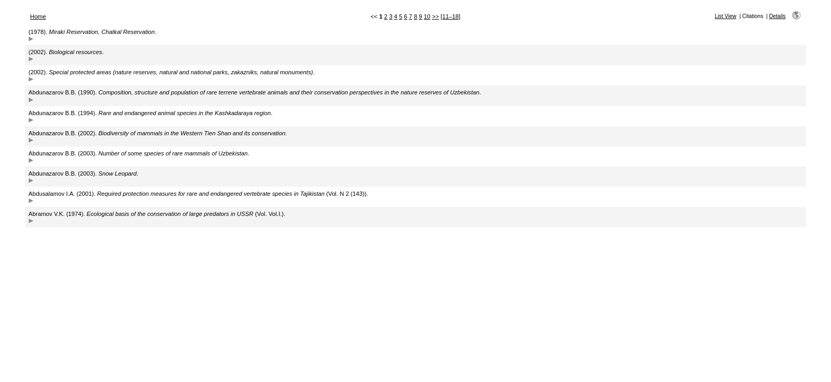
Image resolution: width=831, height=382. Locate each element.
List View (726, 16)
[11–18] (450, 16)
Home (38, 16)
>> (435, 16)
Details (777, 16)
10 (427, 16)
